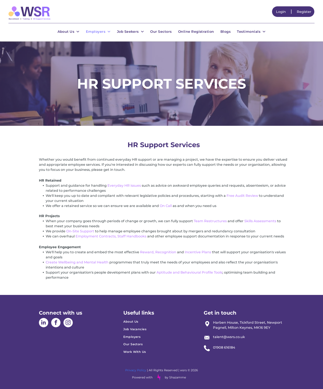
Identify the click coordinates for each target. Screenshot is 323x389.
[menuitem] (68, 32)
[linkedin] (43, 323)
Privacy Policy (135, 370)
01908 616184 (224, 347)
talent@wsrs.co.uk (229, 337)
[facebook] (55, 323)
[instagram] (68, 323)
